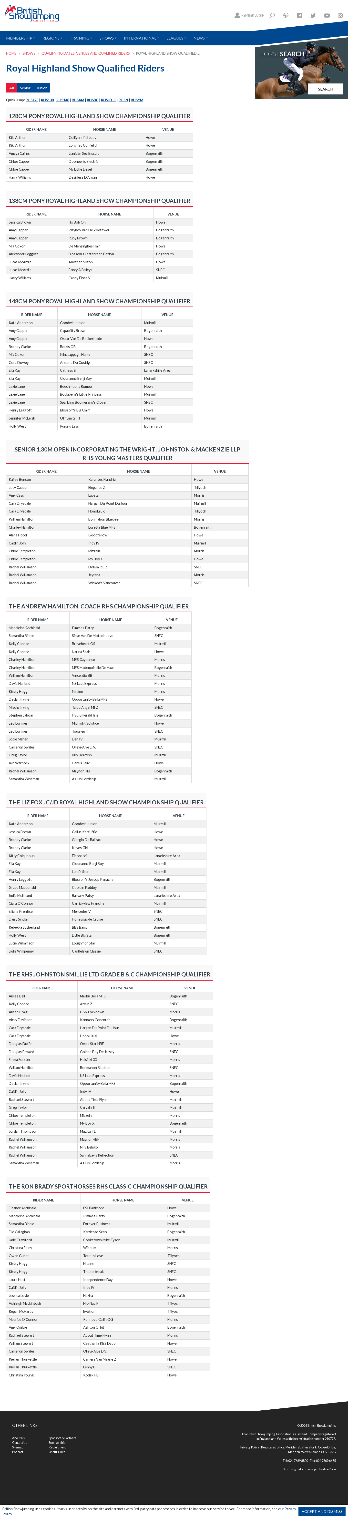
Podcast (17, 1452)
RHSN (123, 100)
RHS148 (62, 100)
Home (11, 53)
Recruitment (57, 1447)
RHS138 (47, 100)
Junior (42, 87)
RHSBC (92, 100)
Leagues (174, 38)
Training (79, 38)
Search (325, 89)
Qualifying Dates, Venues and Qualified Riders (85, 53)
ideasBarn (329, 1469)
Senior (25, 87)
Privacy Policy (249, 1447)
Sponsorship (57, 1443)
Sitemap (17, 1447)
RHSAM (78, 100)
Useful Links (57, 1452)
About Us (18, 1438)
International (140, 38)
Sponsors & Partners (62, 1438)
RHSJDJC (108, 100)
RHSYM (137, 100)
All (11, 87)
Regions (51, 38)
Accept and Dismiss (322, 1511)
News (199, 38)
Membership (19, 38)
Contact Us (19, 1443)
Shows (107, 38)
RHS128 (32, 100)
